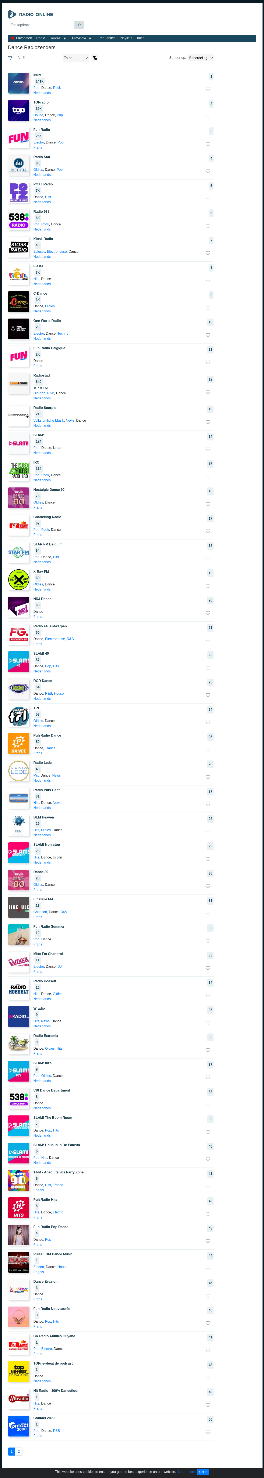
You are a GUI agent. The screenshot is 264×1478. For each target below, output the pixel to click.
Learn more (186, 1472)
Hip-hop (39, 393)
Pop (36, 88)
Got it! (203, 1472)
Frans (38, 147)
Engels (39, 1190)
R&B (50, 393)
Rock (57, 88)
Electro (39, 142)
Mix (36, 775)
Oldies (38, 169)
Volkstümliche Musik (49, 420)
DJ (59, 966)
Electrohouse (57, 251)
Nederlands (42, 93)
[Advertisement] (171, 20)
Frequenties (107, 38)
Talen (140, 38)
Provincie (79, 38)
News (70, 420)
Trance (50, 748)
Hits (48, 197)
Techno (62, 333)
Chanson (40, 912)
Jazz (64, 912)
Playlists (126, 38)
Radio (40, 38)
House (38, 115)
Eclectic (39, 251)
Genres (54, 38)
